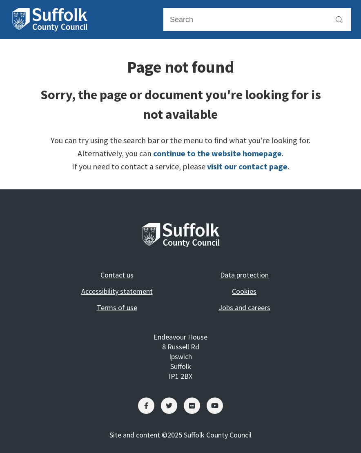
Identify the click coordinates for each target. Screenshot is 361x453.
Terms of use (117, 307)
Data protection (244, 275)
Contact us (117, 275)
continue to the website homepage (217, 153)
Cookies (244, 291)
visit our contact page (247, 166)
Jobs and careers (244, 307)
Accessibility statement (117, 291)
